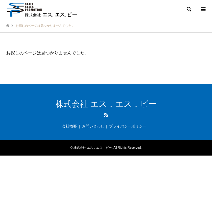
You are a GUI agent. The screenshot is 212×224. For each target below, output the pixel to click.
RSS (106, 115)
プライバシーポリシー (127, 126)
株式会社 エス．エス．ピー (105, 104)
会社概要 (69, 126)
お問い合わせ (93, 126)
